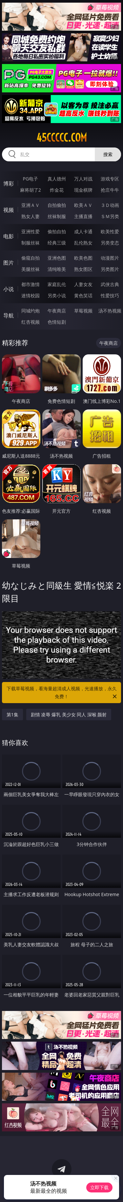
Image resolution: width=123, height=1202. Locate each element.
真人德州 (57, 179)
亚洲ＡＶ (30, 205)
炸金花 (57, 190)
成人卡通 (83, 231)
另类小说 (57, 295)
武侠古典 (110, 284)
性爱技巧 (110, 295)
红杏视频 (30, 322)
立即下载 (99, 1187)
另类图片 (110, 269)
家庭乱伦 (57, 284)
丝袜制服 (57, 216)
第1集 (12, 714)
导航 (8, 315)
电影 (8, 236)
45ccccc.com (61, 137)
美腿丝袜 (30, 269)
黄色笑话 (83, 295)
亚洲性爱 (30, 231)
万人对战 (83, 179)
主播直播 (83, 216)
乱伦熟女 (83, 243)
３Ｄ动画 (110, 205)
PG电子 (30, 179)
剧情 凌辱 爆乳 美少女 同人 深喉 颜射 (69, 714)
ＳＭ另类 (110, 216)
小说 (8, 289)
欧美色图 (83, 258)
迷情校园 (30, 295)
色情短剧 (57, 322)
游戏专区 (110, 179)
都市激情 (30, 284)
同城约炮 (30, 311)
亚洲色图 (57, 258)
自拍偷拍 (57, 205)
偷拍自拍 (57, 231)
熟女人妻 (30, 216)
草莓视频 (83, 311)
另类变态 (110, 243)
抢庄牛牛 (110, 190)
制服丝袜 (30, 243)
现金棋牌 (83, 190)
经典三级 (57, 243)
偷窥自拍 (30, 258)
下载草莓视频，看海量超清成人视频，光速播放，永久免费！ (62, 692)
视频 (8, 209)
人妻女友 (83, 284)
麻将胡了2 (30, 190)
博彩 (8, 183)
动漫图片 (110, 258)
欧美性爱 (110, 231)
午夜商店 (57, 311)
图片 (8, 262)
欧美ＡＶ (83, 205)
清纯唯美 (57, 269)
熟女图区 (83, 269)
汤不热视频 (109, 311)
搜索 (108, 154)
